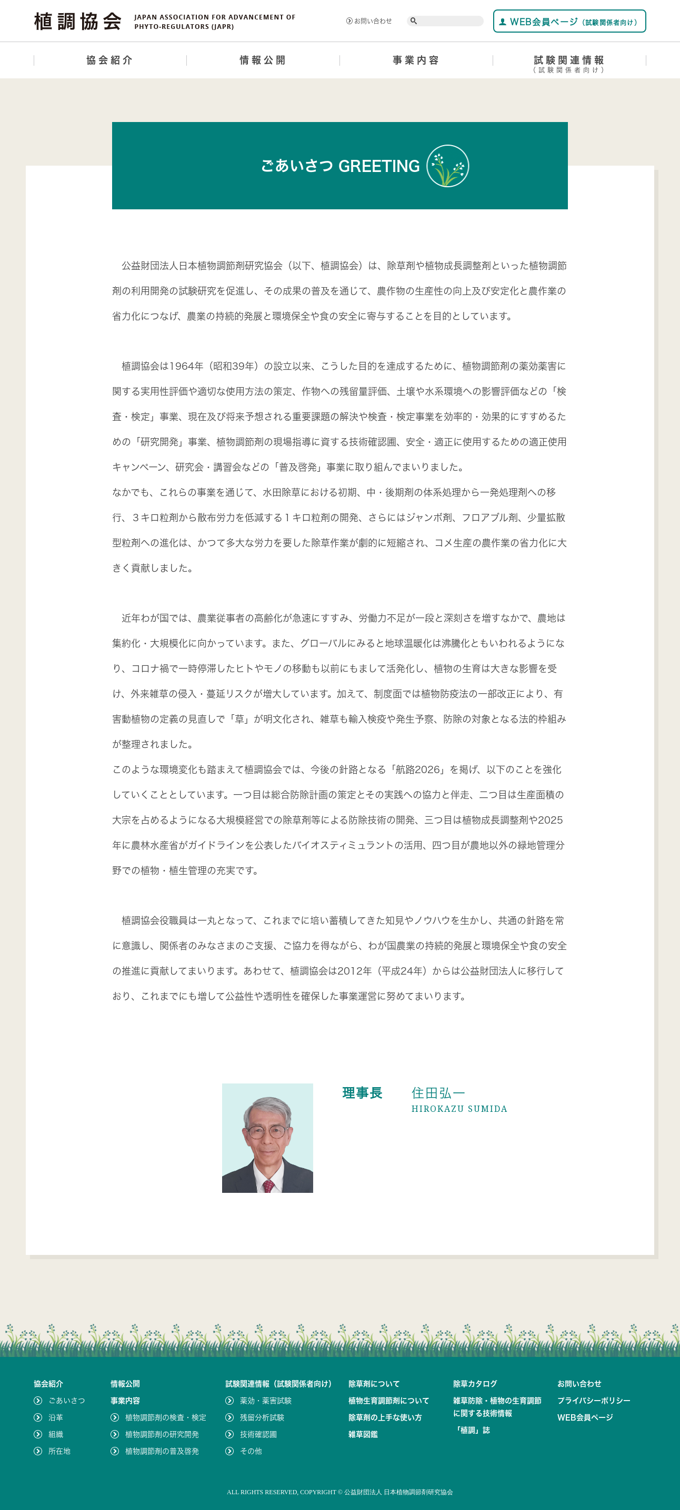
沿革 (55, 1417)
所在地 (59, 1451)
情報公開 (263, 60)
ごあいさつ (66, 1400)
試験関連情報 (569, 66)
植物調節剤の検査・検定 (165, 1417)
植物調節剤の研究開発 (162, 1434)
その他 (251, 1451)
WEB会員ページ (569, 21)
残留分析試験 (262, 1417)
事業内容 (417, 60)
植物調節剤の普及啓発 (162, 1451)
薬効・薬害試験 (266, 1400)
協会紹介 (110, 60)
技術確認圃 (258, 1434)
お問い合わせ (369, 21)
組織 (55, 1434)
